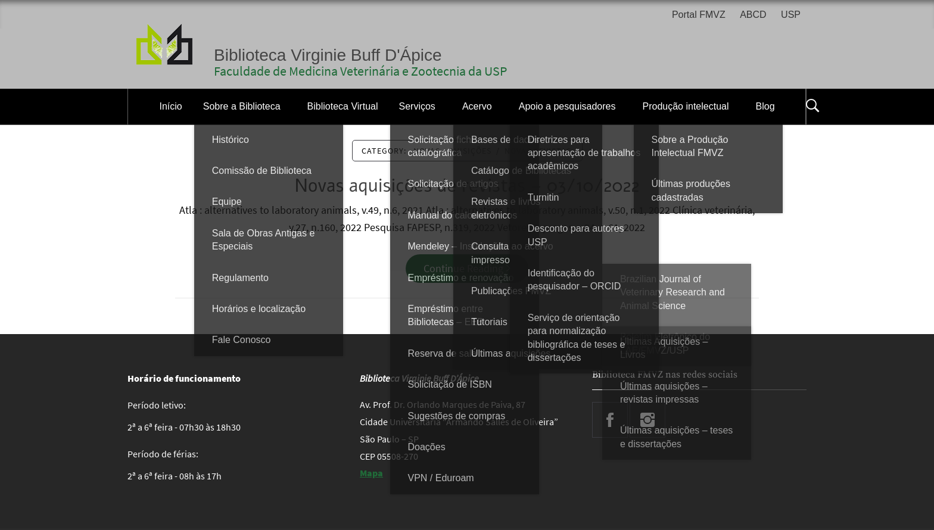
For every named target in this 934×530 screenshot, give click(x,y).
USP (791, 15)
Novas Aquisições (452, 150)
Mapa (371, 473)
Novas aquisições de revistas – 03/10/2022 (467, 186)
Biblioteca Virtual (342, 106)
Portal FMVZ (699, 15)
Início (170, 106)
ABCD (753, 15)
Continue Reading (467, 268)
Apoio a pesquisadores (567, 106)
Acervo (477, 106)
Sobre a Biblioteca (242, 106)
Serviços (417, 106)
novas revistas (538, 150)
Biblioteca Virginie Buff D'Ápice (328, 55)
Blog (765, 106)
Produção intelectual (686, 106)
